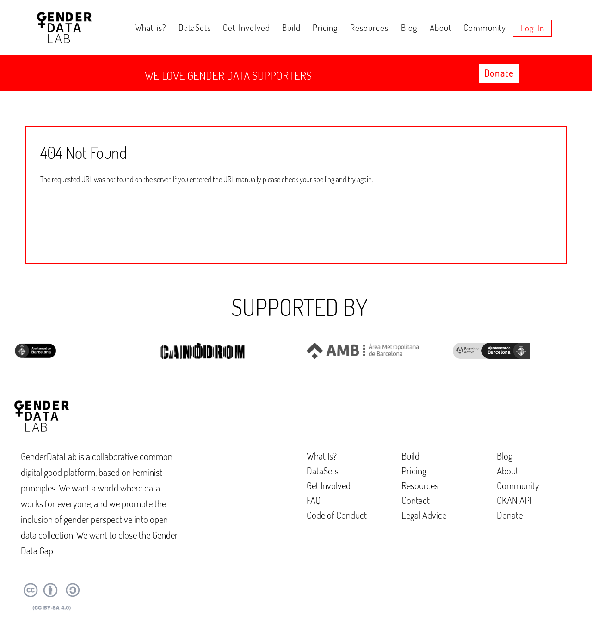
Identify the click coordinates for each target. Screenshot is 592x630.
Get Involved (246, 27)
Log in (532, 28)
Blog (409, 27)
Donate (499, 73)
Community (484, 27)
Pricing (325, 27)
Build (291, 27)
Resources (369, 27)
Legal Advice (423, 515)
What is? (150, 27)
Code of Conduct (337, 515)
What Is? (322, 455)
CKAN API (514, 500)
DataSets (195, 27)
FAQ (314, 500)
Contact (415, 500)
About (440, 27)
